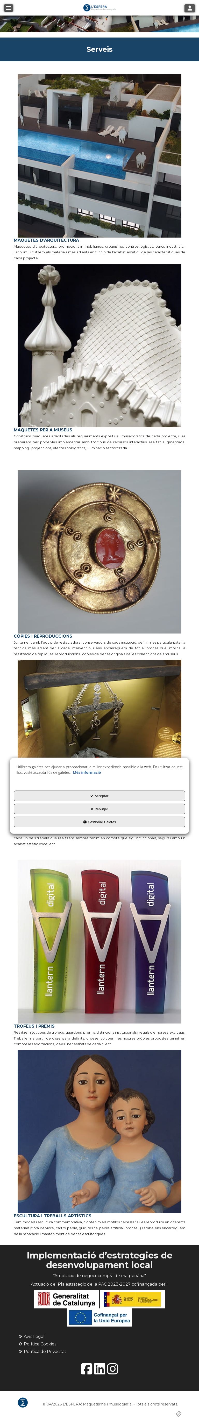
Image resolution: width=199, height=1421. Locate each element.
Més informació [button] (87, 772)
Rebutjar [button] (99, 809)
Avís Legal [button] (31, 1336)
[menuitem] (99, 1337)
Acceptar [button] (99, 795)
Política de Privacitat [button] (42, 1351)
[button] (99, 8)
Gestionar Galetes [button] (99, 822)
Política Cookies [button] (37, 1344)
